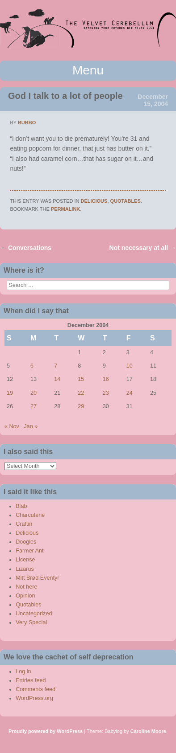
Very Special (31, 622)
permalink (65, 209)
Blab (21, 506)
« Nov (11, 426)
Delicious (94, 201)
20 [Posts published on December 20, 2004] (33, 393)
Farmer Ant (29, 551)
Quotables (125, 201)
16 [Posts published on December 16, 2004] (106, 379)
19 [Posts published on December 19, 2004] (10, 393)
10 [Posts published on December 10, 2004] (129, 366)
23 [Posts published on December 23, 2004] (106, 393)
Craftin (24, 524)
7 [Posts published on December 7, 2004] (55, 366)
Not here (26, 587)
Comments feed (35, 689)
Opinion (25, 596)
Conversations (25, 247)
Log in (23, 671)
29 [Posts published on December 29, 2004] (81, 406)
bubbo (27, 122)
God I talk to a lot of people (65, 96)
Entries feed (31, 680)
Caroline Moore (148, 731)
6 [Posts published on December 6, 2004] (32, 366)
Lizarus (25, 569)
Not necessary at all (142, 247)
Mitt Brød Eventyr (37, 578)
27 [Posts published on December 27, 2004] (33, 406)
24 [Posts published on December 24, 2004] (129, 393)
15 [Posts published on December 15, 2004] (81, 379)
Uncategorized (34, 613)
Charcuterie (30, 515)
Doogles (26, 542)
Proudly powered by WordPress (45, 731)
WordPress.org (34, 698)
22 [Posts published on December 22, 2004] (81, 393)
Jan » (31, 426)
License (25, 560)
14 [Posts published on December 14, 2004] (57, 379)
